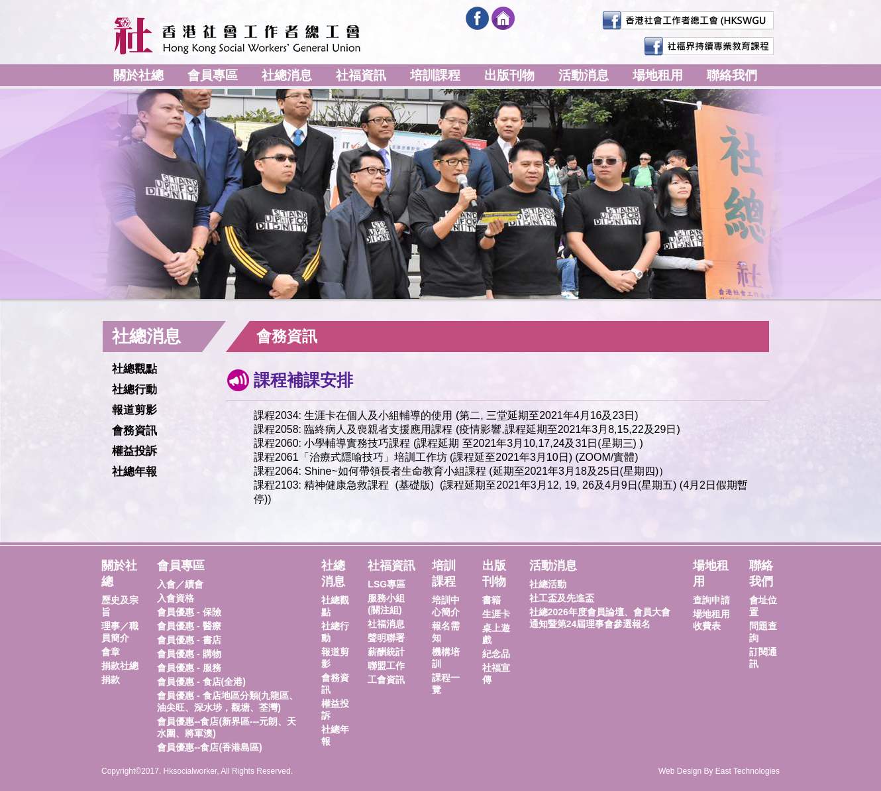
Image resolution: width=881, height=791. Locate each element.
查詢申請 (711, 600)
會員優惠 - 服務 (189, 667)
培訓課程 (435, 75)
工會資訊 (386, 679)
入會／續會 (180, 584)
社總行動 (134, 389)
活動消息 (583, 75)
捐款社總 (119, 665)
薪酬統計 (386, 651)
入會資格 (175, 598)
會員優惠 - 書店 (189, 640)
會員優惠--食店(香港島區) (209, 747)
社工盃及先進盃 (561, 598)
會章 (110, 651)
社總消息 (287, 75)
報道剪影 (134, 410)
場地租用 (658, 75)
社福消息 (386, 624)
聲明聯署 (386, 638)
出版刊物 (509, 75)
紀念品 (496, 653)
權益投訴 (134, 451)
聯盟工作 (386, 665)
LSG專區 (386, 584)
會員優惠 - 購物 (189, 653)
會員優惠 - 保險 (189, 612)
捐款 (110, 679)
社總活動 (547, 584)
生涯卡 (496, 614)
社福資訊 (361, 75)
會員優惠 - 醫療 (189, 626)
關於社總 (138, 75)
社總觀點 (134, 369)
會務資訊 (134, 430)
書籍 (491, 600)
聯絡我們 (732, 75)
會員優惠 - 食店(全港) (201, 681)
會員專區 (212, 75)
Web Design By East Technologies (719, 771)
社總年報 (134, 471)
